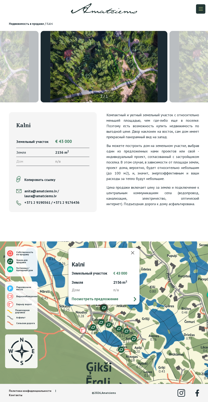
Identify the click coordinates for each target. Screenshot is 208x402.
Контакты (15, 395)
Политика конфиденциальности (30, 391)
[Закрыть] (135, 253)
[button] (119, 329)
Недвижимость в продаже (26, 24)
